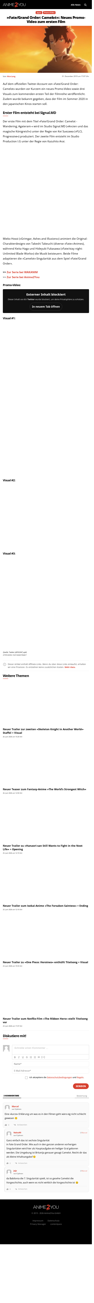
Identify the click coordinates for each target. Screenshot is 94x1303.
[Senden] (81, 1137)
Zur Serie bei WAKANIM (22, 272)
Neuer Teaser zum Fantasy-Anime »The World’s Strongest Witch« (44, 840)
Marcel (84, 1184)
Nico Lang (11, 76)
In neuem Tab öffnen (46, 306)
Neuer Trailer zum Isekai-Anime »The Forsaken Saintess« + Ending (45, 956)
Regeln (80, 1128)
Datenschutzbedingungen (59, 1128)
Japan (39, 12)
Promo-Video (49, 12)
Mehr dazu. (70, 718)
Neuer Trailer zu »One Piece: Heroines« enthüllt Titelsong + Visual (45, 1013)
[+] (43, 1108)
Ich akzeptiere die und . (56, 1128)
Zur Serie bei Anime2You (23, 277)
